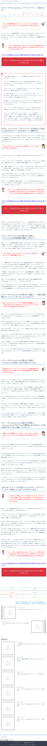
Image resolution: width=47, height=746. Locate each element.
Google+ (12, 592)
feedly (35, 596)
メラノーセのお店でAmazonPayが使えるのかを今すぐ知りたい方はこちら (22, 55)
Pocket (12, 596)
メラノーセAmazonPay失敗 (39, 603)
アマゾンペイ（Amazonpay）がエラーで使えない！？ (10, 1)
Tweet (12, 589)
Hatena (35, 592)
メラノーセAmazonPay (21, 602)
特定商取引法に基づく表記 (29, 742)
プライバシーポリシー (17, 742)
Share (35, 589)
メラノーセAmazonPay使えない (36, 602)
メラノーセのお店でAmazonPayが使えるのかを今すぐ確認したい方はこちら (24, 62)
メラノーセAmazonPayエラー (23, 603)
